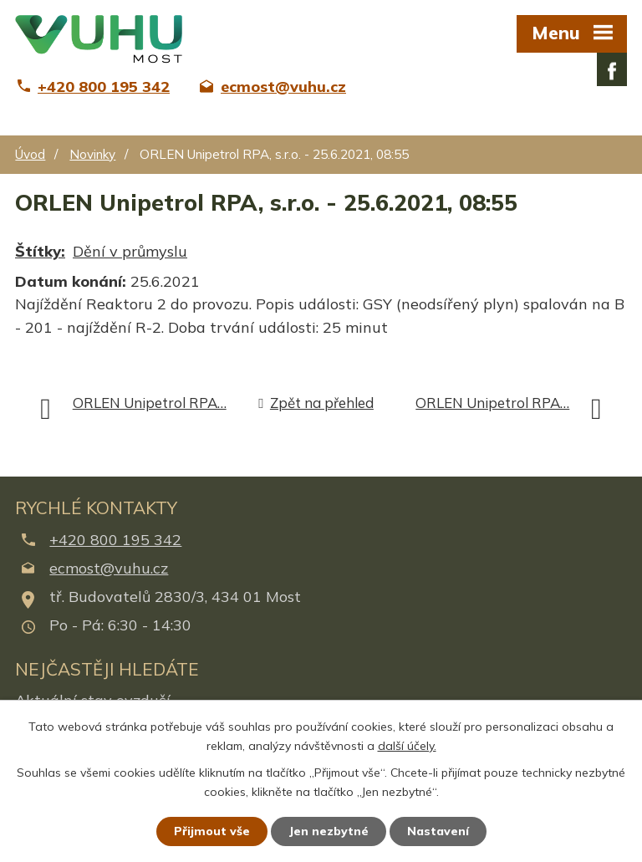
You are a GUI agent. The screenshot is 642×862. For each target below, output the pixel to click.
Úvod (30, 154)
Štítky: (40, 251)
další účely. (407, 745)
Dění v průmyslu (130, 251)
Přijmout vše (212, 831)
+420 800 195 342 (115, 539)
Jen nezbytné (328, 831)
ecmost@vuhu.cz (108, 568)
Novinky (92, 154)
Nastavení (438, 831)
